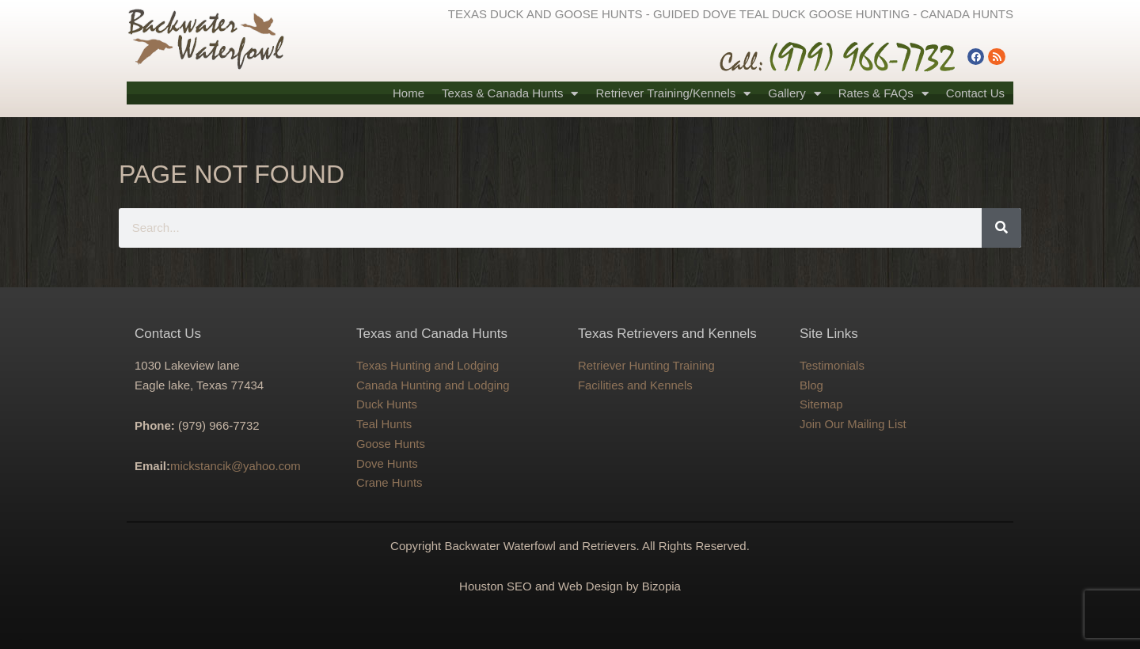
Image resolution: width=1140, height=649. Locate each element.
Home (408, 93)
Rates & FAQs (883, 94)
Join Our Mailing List (853, 424)
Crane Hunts (389, 482)
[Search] (1001, 228)
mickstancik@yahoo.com (236, 466)
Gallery (794, 94)
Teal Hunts (384, 424)
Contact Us (975, 93)
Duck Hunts (387, 404)
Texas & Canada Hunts (510, 94)
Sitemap (821, 404)
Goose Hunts (391, 443)
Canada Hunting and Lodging (433, 385)
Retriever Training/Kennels (672, 94)
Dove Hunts (387, 463)
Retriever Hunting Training (647, 365)
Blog (811, 385)
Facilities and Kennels (636, 385)
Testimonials (832, 365)
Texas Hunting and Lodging (428, 365)
